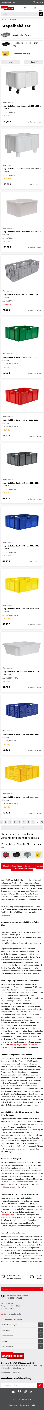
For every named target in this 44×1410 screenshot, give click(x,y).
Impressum (13, 1405)
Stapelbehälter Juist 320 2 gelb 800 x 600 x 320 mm (20, 798)
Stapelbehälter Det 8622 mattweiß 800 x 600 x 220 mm (21, 672)
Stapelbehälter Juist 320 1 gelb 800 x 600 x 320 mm (20, 610)
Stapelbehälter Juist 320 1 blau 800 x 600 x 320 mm (20, 547)
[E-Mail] (19, 1385)
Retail (7, 1047)
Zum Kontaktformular (11, 1314)
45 (42, 822)
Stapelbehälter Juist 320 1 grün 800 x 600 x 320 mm (20, 358)
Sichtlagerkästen (7, 1214)
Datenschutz (24, 1405)
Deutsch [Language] (38, 2)
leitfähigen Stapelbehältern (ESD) (14, 1187)
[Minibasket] (35, 8)
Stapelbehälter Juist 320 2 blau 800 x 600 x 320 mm (20, 735)
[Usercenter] (24, 8)
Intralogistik (14, 1044)
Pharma (34, 1044)
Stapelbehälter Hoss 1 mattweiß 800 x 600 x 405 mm (21, 232)
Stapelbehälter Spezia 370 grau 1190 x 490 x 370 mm (21, 295)
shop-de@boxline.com (11, 1319)
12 (22, 827)
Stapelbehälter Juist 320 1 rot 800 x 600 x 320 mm (20, 421)
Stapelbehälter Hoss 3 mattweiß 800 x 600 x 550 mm (21, 107)
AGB (33, 1405)
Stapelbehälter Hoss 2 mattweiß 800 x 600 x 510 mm (21, 170)
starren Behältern (33, 973)
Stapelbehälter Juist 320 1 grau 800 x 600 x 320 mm (20, 484)
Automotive (25, 1044)
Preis (33, 62)
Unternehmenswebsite (10, 1372)
